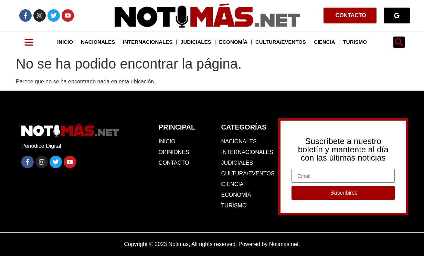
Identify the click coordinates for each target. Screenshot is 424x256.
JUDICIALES (195, 42)
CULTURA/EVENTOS (280, 42)
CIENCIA (324, 42)
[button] (399, 42)
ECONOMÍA (233, 42)
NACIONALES (98, 42)
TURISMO (355, 42)
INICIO (65, 42)
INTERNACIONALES (147, 42)
